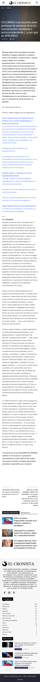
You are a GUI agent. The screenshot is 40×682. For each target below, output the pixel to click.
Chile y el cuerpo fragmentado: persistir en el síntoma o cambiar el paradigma (26, 663)
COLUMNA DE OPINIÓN (21, 667)
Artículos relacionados (10, 513)
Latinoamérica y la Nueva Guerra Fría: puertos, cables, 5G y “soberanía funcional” (25, 533)
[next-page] (7, 553)
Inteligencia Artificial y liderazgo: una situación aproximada (26, 654)
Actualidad (18, 649)
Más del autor (25, 513)
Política (8, 8)
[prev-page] (3, 553)
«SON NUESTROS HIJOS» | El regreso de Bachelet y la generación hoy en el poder (11, 493)
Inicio (2, 8)
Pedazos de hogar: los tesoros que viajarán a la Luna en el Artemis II (26, 645)
